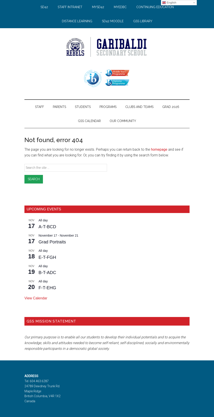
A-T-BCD (47, 226)
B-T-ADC (47, 272)
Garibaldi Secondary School (107, 47)
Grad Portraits (52, 241)
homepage (159, 149)
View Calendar (35, 298)
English (169, 2)
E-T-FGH (47, 257)
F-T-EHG (47, 287)
